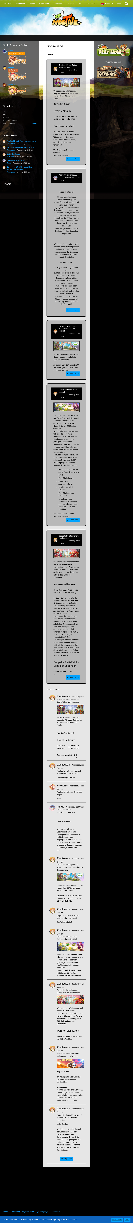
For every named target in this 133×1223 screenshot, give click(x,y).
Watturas (11, 84)
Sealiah (11, 67)
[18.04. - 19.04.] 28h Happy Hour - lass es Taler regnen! (69, 328)
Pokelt (10, 51)
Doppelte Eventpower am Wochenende (69, 537)
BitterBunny (32, 124)
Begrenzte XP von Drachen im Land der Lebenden (69, 1117)
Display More (66, 1159)
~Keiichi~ (10, 156)
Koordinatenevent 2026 (16, 160)
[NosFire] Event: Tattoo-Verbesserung (21, 141)
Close (127, 1220)
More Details (117, 1220)
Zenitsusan (11, 144)
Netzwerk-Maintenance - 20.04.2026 (21, 147)
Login (118, 4)
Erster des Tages (13, 154)
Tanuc (9, 163)
